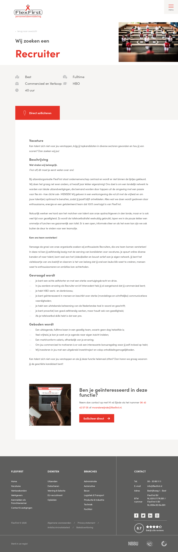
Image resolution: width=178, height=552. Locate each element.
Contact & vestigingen (21, 507)
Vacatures (16, 485)
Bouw (86, 490)
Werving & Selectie (56, 490)
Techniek (88, 504)
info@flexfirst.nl (154, 485)
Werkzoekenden (19, 490)
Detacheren (53, 485)
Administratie (90, 481)
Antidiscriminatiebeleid (59, 527)
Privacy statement (86, 522)
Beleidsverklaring (84, 527)
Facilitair (88, 509)
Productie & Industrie (94, 499)
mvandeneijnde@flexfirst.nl (107, 407)
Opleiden (52, 499)
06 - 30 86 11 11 (154, 481)
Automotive (89, 485)
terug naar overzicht (27, 31)
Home (14, 481)
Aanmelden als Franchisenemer (19, 501)
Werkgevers (16, 495)
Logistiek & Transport (94, 495)
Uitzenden (52, 481)
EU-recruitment (55, 495)
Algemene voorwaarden (59, 522)
